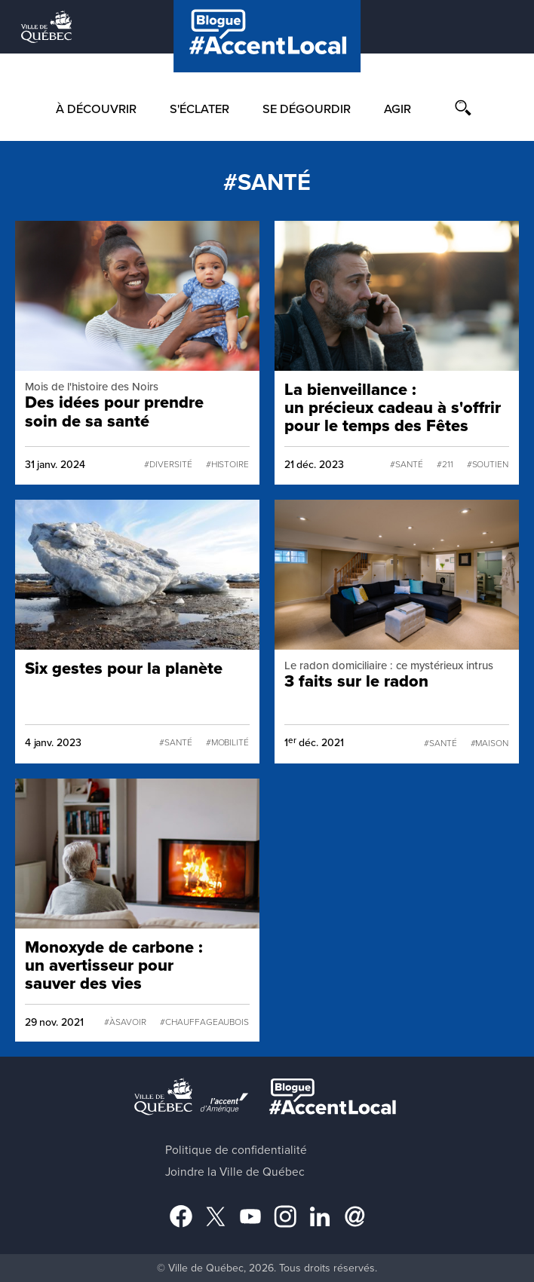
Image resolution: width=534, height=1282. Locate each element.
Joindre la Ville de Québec (235, 1172)
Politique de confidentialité (236, 1150)
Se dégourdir (306, 109)
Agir (397, 109)
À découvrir (96, 109)
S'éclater (199, 109)
